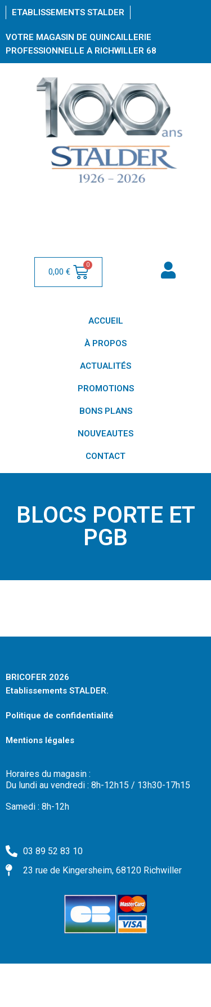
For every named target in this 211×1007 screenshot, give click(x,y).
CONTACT (105, 456)
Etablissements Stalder (68, 12)
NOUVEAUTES (105, 434)
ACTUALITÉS (105, 366)
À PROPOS (105, 343)
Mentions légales (40, 740)
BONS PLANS (105, 411)
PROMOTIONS (106, 388)
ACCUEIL (105, 321)
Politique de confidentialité (60, 715)
